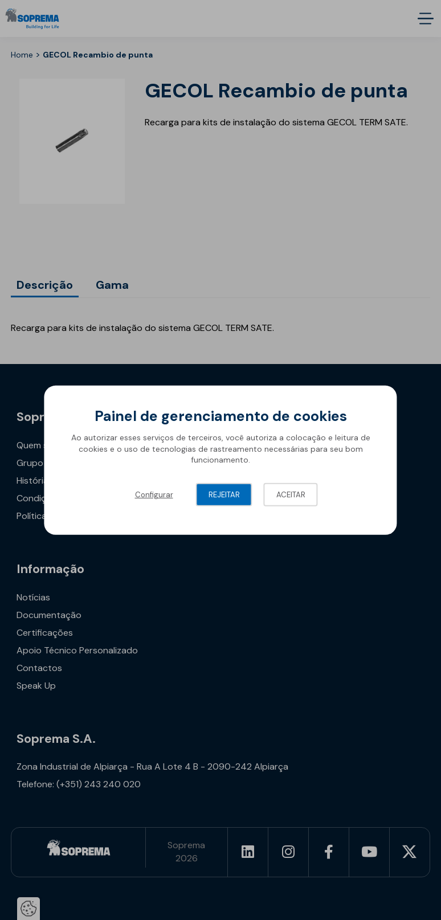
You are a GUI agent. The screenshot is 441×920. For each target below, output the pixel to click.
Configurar (154, 495)
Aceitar (290, 495)
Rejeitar (224, 495)
